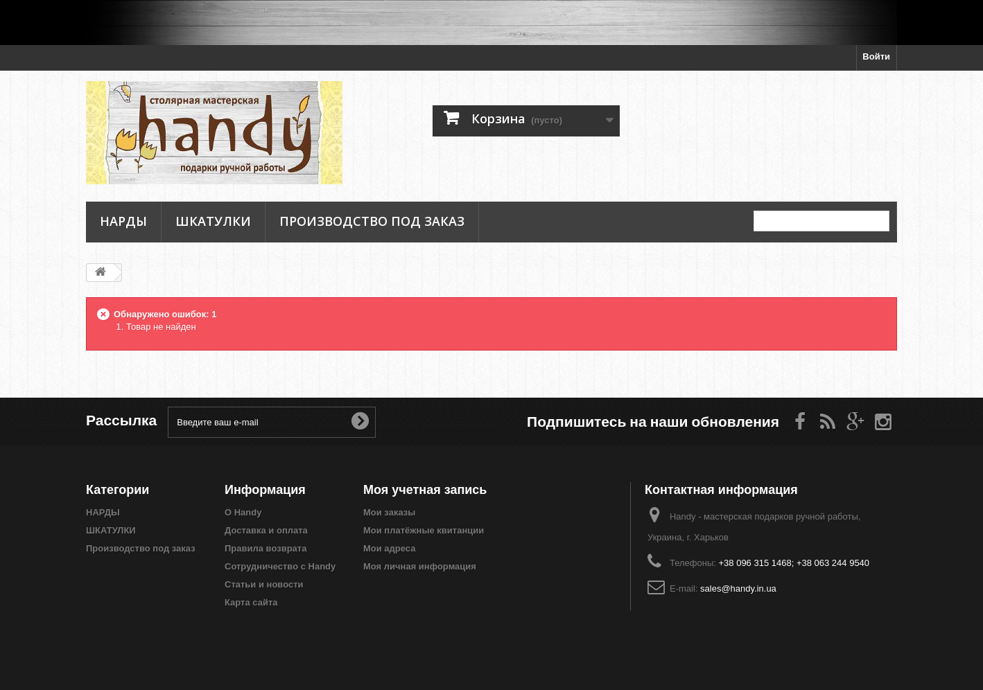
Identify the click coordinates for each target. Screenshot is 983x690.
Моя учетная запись (425, 489)
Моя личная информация (419, 566)
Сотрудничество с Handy (280, 566)
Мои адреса (389, 548)
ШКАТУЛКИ (213, 221)
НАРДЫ (123, 221)
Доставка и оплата (266, 530)
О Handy (243, 512)
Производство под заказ (371, 221)
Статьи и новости (264, 584)
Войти (876, 56)
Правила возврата (265, 548)
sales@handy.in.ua (738, 588)
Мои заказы (389, 512)
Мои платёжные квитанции (423, 530)
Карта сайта (251, 602)
